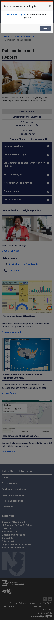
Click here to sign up (16, 14)
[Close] (50, 6)
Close (45, 28)
